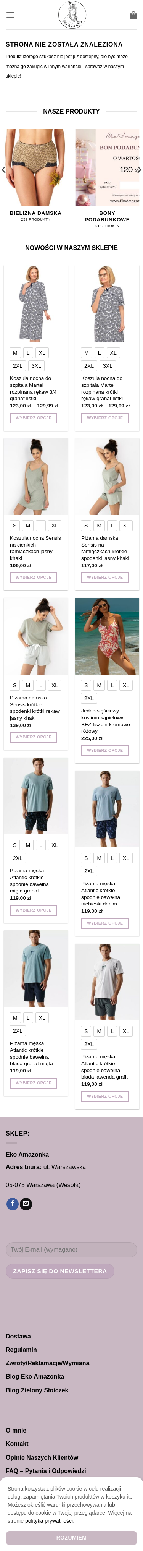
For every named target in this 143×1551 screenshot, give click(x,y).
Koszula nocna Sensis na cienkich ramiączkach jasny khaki (35, 548)
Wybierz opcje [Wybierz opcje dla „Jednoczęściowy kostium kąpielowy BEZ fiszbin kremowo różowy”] (105, 750)
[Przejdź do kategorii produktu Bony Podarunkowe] (107, 182)
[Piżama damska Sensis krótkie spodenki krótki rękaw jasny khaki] (36, 636)
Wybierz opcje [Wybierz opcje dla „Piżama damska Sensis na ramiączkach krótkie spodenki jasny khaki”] (105, 577)
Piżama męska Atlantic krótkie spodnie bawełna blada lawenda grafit (104, 1067)
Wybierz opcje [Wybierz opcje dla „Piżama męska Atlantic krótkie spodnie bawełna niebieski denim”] (105, 923)
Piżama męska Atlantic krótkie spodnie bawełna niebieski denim (100, 894)
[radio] (15, 353)
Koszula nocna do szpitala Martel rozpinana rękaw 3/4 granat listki (33, 388)
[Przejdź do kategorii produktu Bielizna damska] (36, 179)
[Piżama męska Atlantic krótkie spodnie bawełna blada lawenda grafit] (107, 982)
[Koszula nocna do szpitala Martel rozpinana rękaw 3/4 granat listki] (36, 303)
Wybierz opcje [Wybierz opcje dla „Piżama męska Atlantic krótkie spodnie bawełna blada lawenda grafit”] (105, 1096)
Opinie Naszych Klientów (42, 1457)
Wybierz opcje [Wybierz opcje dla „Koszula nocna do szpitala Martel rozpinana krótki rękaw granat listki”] (105, 417)
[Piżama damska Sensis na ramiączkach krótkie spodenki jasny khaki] (107, 476)
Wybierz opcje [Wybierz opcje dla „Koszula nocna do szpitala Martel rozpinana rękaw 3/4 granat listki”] (33, 417)
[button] (10, 14)
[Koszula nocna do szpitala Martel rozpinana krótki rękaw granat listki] (107, 303)
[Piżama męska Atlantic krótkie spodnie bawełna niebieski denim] (107, 809)
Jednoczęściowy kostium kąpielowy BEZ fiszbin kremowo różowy (105, 721)
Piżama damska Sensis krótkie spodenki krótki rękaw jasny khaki (35, 708)
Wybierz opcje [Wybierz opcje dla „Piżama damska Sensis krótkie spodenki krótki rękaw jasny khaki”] (33, 737)
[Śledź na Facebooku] (12, 1204)
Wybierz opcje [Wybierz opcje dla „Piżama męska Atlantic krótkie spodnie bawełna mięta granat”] (33, 910)
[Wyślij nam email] (26, 1204)
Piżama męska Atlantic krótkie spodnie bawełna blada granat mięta (31, 1053)
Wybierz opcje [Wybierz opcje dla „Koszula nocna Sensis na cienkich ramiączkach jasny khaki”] (33, 577)
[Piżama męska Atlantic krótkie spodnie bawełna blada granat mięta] (36, 968)
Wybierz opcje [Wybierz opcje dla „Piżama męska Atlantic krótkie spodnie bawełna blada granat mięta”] (33, 1083)
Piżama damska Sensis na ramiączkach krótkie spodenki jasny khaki (105, 548)
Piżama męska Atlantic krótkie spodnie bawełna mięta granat (29, 881)
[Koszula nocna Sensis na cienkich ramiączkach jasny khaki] (36, 476)
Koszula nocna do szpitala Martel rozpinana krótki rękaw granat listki (102, 388)
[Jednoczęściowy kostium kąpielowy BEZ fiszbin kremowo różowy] (107, 636)
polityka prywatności (49, 1521)
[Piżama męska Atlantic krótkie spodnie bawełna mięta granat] (36, 796)
